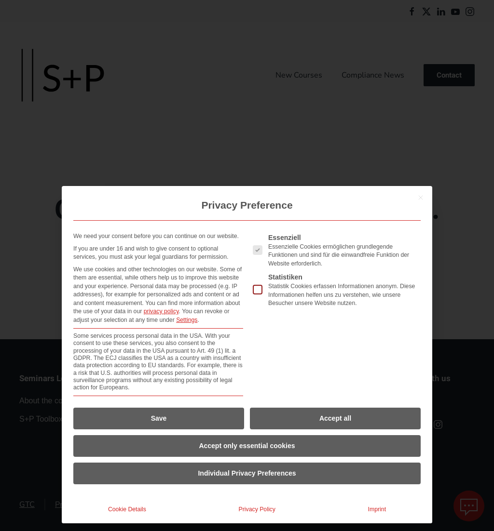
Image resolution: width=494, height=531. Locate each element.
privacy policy (161, 311)
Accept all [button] (335, 418)
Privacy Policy (257, 509)
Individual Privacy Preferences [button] (247, 473)
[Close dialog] (420, 197)
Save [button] (159, 418)
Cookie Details (127, 509)
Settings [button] (186, 320)
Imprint (377, 509)
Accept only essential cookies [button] (247, 446)
